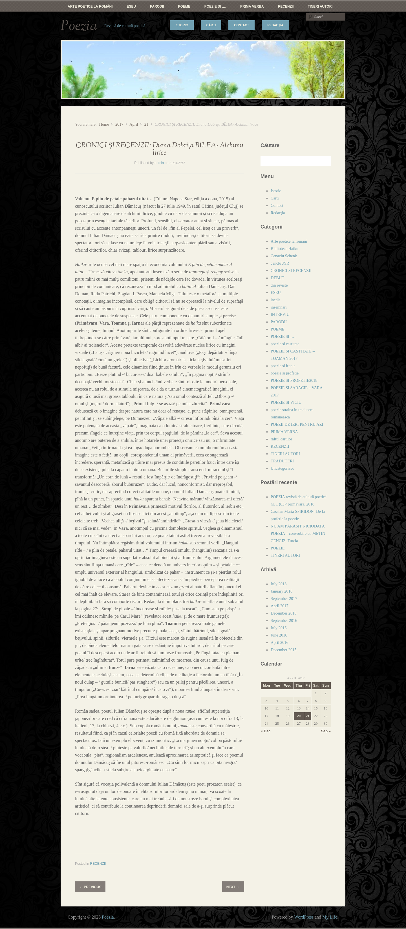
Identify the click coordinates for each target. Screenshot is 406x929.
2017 (119, 124)
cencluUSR (280, 263)
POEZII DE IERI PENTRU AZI (297, 424)
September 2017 (284, 598)
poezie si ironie (283, 365)
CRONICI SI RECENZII (291, 270)
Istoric (181, 25)
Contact (241, 25)
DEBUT (277, 278)
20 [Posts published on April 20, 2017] (299, 716)
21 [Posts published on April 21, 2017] (308, 716)
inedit (275, 300)
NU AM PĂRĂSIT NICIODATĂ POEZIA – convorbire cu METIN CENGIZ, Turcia (298, 533)
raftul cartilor (281, 439)
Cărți (211, 25)
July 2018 (278, 584)
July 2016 (278, 628)
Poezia (79, 26)
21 (146, 124)
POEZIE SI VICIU (286, 402)
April (133, 124)
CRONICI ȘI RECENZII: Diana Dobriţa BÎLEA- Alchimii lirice (159, 149)
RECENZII (286, 6)
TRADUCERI (282, 461)
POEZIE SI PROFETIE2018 (294, 380)
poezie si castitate (285, 344)
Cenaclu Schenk (284, 256)
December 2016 (284, 613)
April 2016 (279, 642)
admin (159, 163)
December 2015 (284, 650)
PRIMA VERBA (252, 6)
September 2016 (284, 620)
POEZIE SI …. (215, 6)
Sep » (326, 731)
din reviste (279, 285)
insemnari (279, 307)
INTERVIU (280, 314)
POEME (184, 6)
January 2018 (281, 591)
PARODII (157, 6)
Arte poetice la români (90, 6)
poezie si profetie (285, 373)
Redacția (275, 25)
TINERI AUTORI (320, 6)
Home (104, 124)
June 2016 (279, 635)
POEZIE (278, 548)
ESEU (131, 6)
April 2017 (279, 606)
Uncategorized (282, 468)
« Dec (266, 731)
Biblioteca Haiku (284, 248)
